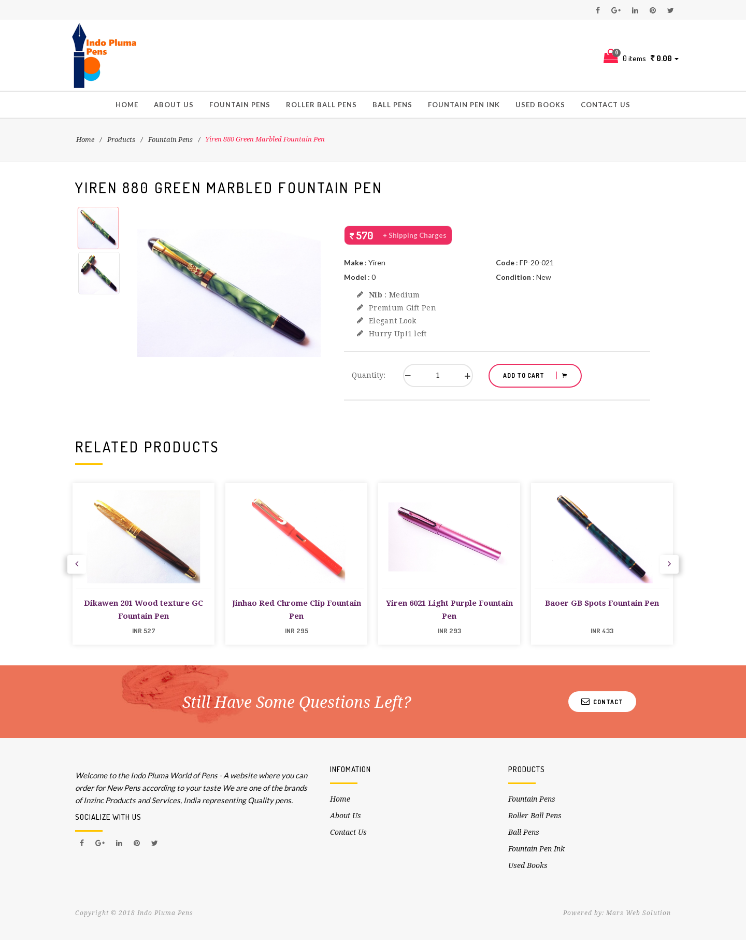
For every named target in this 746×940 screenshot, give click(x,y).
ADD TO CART (535, 375)
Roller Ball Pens (321, 105)
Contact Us (605, 105)
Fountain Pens (239, 105)
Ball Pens (392, 105)
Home (127, 105)
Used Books (540, 105)
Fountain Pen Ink (464, 105)
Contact (602, 701)
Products (121, 140)
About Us (174, 105)
